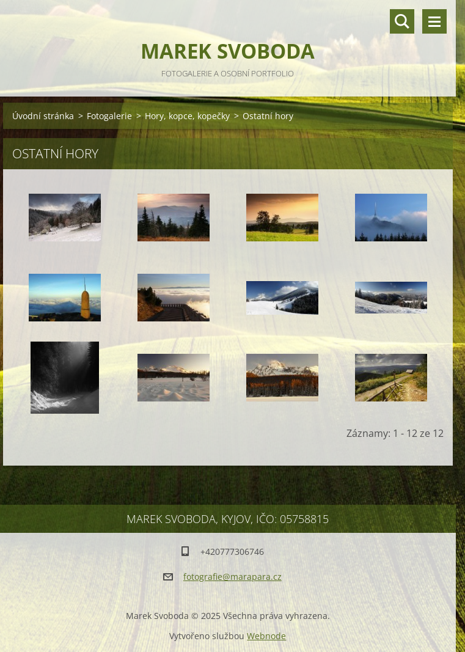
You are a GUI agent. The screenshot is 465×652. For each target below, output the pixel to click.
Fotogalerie (109, 116)
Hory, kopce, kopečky (187, 116)
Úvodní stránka (43, 116)
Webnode (266, 636)
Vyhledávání (402, 21)
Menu (434, 21)
